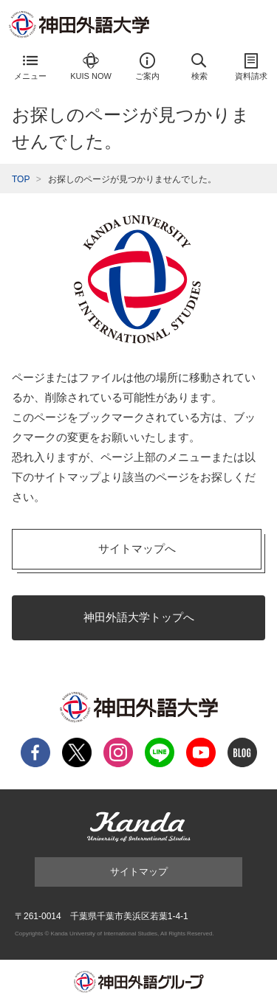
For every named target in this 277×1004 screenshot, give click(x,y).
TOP (21, 179)
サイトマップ (139, 871)
